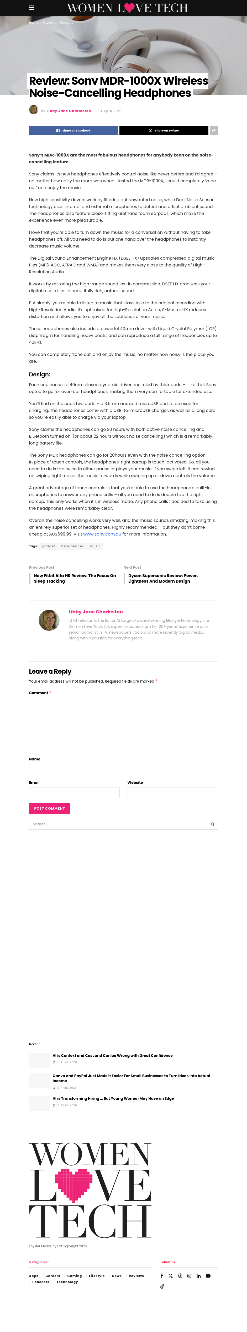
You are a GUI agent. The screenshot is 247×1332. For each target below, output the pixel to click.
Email (34, 783)
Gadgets (66, 22)
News (117, 1276)
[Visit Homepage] (127, 8)
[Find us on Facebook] (161, 1277)
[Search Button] (213, 825)
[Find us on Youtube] (208, 1277)
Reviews (49, 22)
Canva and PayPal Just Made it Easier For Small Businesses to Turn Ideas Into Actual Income (131, 1079)
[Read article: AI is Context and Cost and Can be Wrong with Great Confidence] (39, 1061)
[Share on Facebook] (73, 130)
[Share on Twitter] (163, 130)
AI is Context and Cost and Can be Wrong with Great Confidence (113, 1056)
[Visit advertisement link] (123, 935)
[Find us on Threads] (180, 1277)
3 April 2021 (111, 110)
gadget (48, 546)
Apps (34, 1276)
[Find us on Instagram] (189, 1277)
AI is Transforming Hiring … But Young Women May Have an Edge (113, 1099)
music (95, 546)
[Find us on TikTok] (162, 1287)
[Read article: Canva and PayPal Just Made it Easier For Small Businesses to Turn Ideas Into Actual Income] (39, 1081)
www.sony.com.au (102, 534)
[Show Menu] (31, 8)
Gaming (74, 1276)
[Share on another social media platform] (214, 130)
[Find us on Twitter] (170, 1277)
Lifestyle (97, 1276)
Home (34, 22)
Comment (40, 693)
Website (135, 783)
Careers (52, 1276)
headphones (72, 546)
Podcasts (40, 1282)
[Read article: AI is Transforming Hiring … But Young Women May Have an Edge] (39, 1104)
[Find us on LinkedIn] (199, 1277)
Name (34, 759)
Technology (67, 1282)
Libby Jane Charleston (69, 110)
